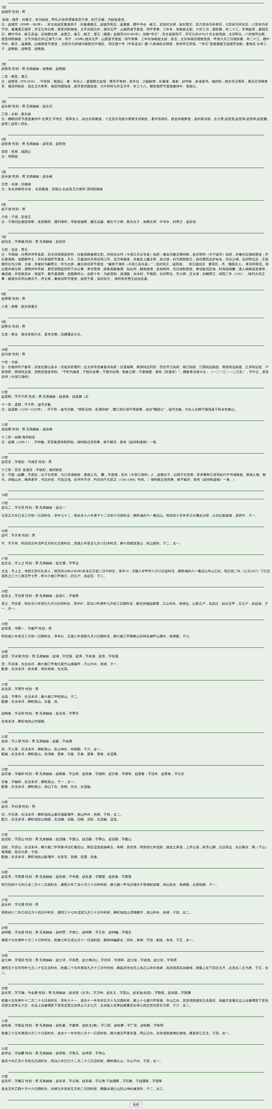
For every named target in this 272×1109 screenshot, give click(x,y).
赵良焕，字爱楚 (119, 876)
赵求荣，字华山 (93, 1053)
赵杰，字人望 (11, 741)
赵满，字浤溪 (62, 656)
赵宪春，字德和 (93, 774)
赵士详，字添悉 (67, 960)
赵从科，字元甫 (12, 904)
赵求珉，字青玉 (67, 1053)
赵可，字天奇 (11, 535)
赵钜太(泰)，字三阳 (96, 1025)
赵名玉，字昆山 (117, 993)
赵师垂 (6, 298)
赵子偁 (6, 209)
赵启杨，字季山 (93, 839)
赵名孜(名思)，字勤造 (148, 993)
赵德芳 (6, 12)
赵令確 (47, 176)
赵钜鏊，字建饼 (67, 1025)
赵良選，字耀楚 (93, 876)
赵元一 (61, 507)
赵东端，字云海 (93, 1081)
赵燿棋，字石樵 (120, 1081)
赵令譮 (6, 176)
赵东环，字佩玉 (12, 1081)
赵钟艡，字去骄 (12, 932)
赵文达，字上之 (12, 563)
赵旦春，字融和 (12, 774)
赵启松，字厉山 (12, 839)
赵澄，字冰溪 (11, 656)
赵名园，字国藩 (179, 993)
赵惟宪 (6, 69)
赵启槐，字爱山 (67, 839)
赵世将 (6, 144)
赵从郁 (6, 106)
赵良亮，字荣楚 (12, 876)
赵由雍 (6, 429)
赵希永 (6, 326)
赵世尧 (61, 144)
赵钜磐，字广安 (125, 1025)
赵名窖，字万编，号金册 (19, 993)
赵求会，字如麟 (12, 1053)
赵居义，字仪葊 (12, 596)
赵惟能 (61, 69)
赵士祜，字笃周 (165, 960)
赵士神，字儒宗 (12, 960)
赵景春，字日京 (172, 774)
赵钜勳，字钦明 (151, 1025)
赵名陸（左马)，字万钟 (86, 993)
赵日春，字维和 (119, 774)
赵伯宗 (61, 241)
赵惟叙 (47, 69)
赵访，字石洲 (11, 806)
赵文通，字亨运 (67, 563)
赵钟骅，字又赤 (93, 932)
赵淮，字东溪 (108, 656)
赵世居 (47, 144)
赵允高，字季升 (12, 689)
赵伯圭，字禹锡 (12, 241)
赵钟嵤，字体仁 (67, 932)
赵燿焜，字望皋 (150, 1081)
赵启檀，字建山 (119, 839)
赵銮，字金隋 (62, 741)
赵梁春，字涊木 (146, 774)
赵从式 (47, 106)
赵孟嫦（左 (80, 396)
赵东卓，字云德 (67, 1081)
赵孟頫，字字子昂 (14, 396)
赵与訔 (6, 354)
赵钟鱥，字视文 (119, 932)
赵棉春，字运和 (12, 713)
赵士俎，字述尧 (138, 960)
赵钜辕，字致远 (12, 1025)
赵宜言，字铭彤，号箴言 (19, 462)
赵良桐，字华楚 (67, 876)
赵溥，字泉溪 (85, 656)
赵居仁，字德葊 (67, 596)
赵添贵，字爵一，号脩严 (19, 628)
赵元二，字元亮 (12, 507)
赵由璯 (47, 429)
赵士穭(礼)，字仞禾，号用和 (103, 960)
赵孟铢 (64, 396)
